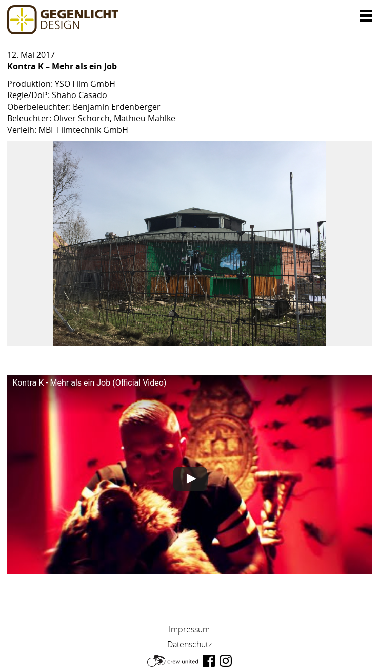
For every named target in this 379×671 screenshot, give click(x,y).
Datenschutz (189, 644)
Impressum (189, 629)
